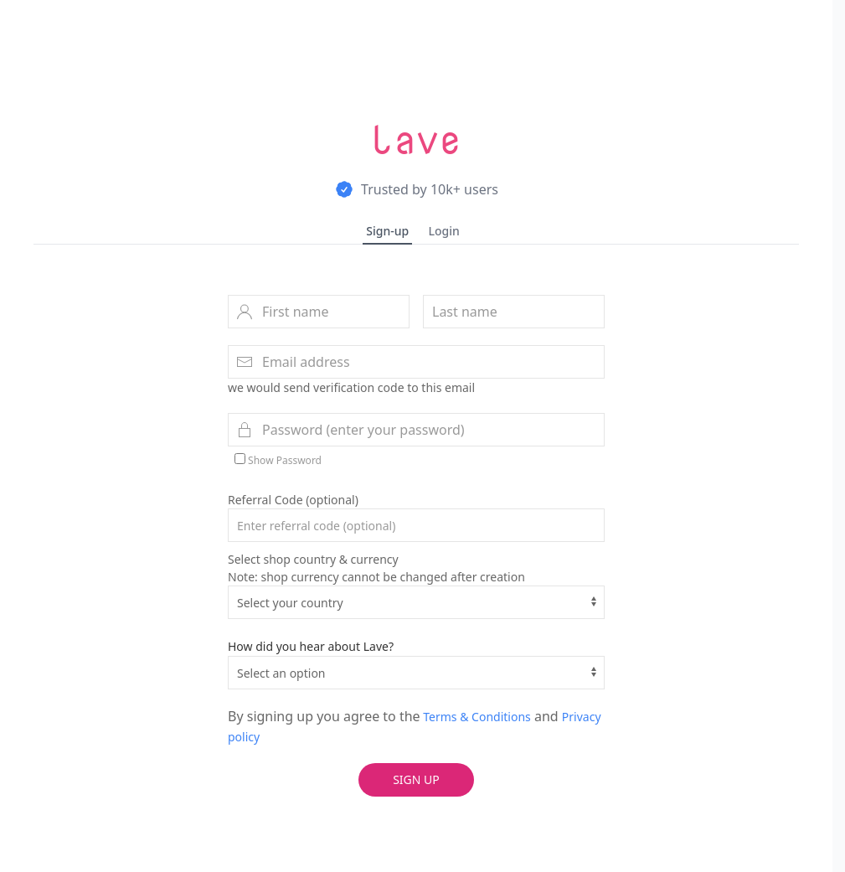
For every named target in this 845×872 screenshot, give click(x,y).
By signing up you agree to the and (414, 726)
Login (443, 231)
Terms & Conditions (475, 717)
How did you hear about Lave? (311, 646)
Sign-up (387, 231)
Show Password (278, 460)
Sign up (416, 779)
